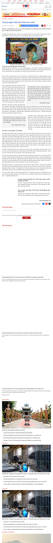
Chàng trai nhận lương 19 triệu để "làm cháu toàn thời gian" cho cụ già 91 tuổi (22, 435)
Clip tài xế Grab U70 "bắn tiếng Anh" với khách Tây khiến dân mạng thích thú (22, 440)
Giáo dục (11, 18)
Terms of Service (27, 215)
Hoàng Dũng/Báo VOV (45, 200)
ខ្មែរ (31, 3)
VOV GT (42, 1)
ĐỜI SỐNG (5, 399)
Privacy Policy (20, 215)
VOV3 (19, 1)
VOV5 (30, 1)
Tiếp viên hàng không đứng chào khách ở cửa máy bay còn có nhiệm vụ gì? (21, 437)
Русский (47, 3)
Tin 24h (4, 443)
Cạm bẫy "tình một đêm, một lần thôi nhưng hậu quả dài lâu (17, 432)
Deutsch (13, 3)
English (5, 6)
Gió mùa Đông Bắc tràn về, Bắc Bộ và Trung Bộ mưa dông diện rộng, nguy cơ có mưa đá (25, 481)
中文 (3, 3)
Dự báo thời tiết (8, 532)
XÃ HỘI (4, 19)
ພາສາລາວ (41, 3)
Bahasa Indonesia (20, 3)
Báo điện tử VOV (5, 394)
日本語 (27, 3)
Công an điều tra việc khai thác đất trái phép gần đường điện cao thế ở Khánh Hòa (23, 484)
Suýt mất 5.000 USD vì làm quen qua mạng (13, 476)
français (7, 3)
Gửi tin (26, 217)
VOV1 (9, 1)
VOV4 (25, 1)
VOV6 (36, 1)
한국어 (35, 3)
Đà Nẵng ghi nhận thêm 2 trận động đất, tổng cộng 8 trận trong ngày (20, 479)
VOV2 (14, 1)
